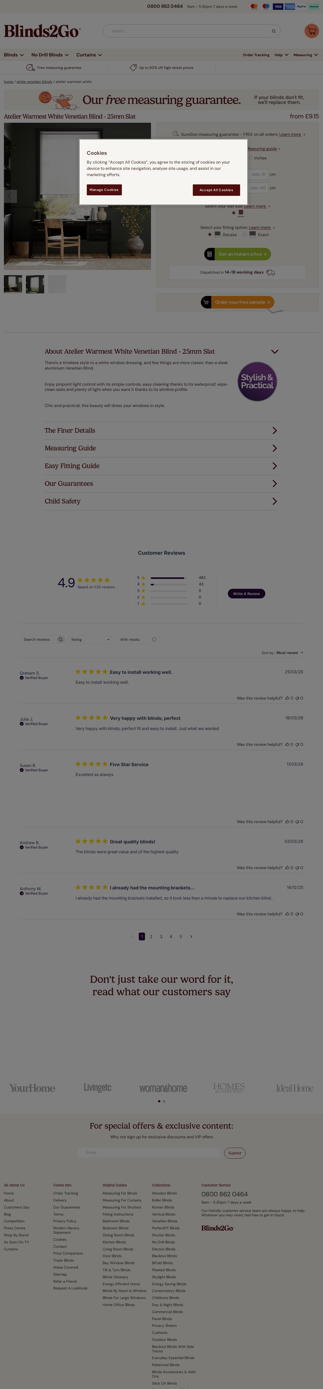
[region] (163, 172)
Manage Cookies (104, 190)
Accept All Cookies (216, 190)
